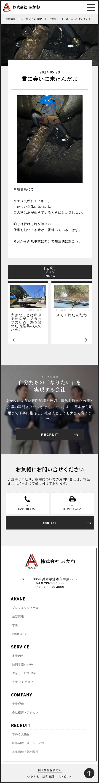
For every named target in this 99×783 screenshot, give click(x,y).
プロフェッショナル (25, 606)
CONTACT (50, 522)
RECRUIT (50, 434)
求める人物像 (21, 733)
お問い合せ (19, 633)
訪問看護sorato (22, 663)
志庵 (15, 624)
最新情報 (18, 615)
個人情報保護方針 (50, 769)
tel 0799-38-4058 (50, 582)
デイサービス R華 (24, 672)
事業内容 (18, 654)
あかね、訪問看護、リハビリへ (51, 775)
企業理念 (18, 702)
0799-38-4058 (27, 508)
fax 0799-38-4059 (49, 586)
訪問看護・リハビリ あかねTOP (24, 19)
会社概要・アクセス (25, 711)
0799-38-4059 (72, 508)
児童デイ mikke (22, 681)
